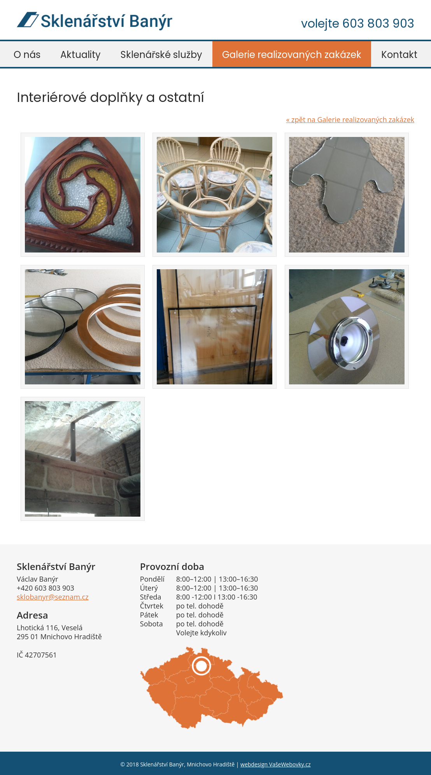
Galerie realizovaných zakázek (291, 54)
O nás (27, 54)
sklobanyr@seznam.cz (53, 596)
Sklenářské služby (161, 54)
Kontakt (399, 54)
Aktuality (80, 54)
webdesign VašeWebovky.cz (275, 764)
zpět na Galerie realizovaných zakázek (350, 119)
